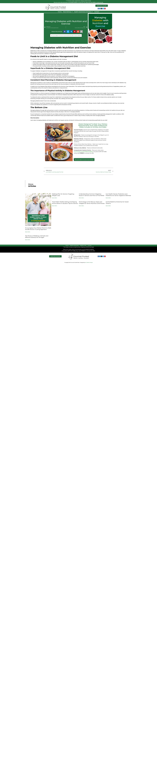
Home (60, 12)
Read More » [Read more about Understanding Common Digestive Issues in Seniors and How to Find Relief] (81, 197)
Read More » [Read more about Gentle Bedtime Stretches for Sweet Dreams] (108, 205)
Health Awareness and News (83, 12)
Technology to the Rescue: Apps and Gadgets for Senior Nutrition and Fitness (92, 202)
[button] (64, 31)
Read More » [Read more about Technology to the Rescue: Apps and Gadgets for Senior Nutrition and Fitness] (81, 205)
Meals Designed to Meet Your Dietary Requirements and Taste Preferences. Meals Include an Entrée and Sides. (92, 125)
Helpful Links (83, 245)
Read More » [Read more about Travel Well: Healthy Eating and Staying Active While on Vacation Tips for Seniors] (54, 205)
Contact (96, 12)
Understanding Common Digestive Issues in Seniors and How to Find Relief (91, 194)
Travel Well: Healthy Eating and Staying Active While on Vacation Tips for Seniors (65, 202)
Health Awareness (74, 245)
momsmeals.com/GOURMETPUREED (70, 2)
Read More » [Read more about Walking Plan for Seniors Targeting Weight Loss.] (54, 197)
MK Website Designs (89, 262)
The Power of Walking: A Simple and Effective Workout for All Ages (36, 236)
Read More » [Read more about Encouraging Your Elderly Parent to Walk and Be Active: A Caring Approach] (27, 231)
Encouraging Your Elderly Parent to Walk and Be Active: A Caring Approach (38, 228)
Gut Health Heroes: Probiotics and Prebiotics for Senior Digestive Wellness (118, 194)
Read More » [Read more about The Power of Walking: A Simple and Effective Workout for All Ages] (27, 239)
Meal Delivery (68, 12)
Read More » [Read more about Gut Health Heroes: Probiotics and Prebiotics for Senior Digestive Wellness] (108, 197)
